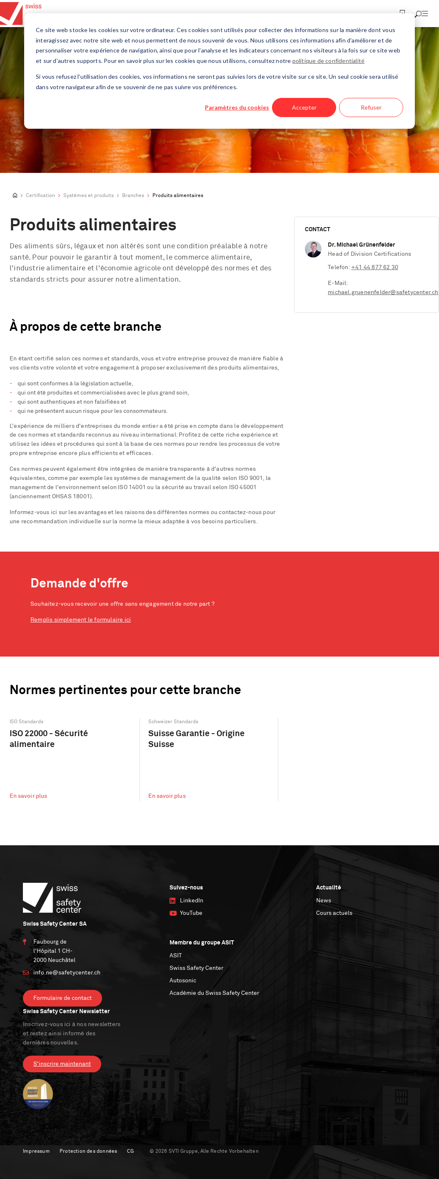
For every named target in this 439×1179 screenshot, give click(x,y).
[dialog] (219, 71)
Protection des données (88, 1151)
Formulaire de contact (62, 998)
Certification (40, 195)
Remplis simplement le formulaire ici (80, 620)
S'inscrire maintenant (62, 1064)
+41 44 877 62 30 (374, 267)
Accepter (304, 107)
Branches (133, 195)
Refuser (371, 107)
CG (130, 1151)
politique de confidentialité (328, 60)
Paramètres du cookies (237, 107)
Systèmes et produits (88, 195)
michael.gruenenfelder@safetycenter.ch (383, 292)
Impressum (36, 1151)
